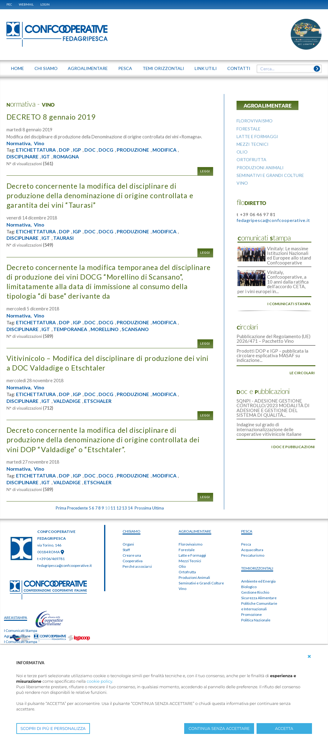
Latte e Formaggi (192, 555)
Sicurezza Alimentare (259, 598)
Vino (40, 143)
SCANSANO (138, 329)
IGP (78, 149)
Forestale (187, 549)
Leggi (205, 171)
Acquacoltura (252, 549)
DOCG (107, 149)
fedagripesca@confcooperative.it (273, 220)
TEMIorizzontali (257, 568)
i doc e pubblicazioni (293, 444)
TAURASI (64, 237)
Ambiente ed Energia (258, 581)
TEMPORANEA (71, 329)
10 (107, 508)
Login (45, 4)
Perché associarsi (137, 566)
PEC (9, 4)
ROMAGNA (67, 156)
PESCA (246, 531)
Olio (182, 566)
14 (130, 508)
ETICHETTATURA (36, 149)
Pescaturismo (252, 555)
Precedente (77, 508)
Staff (126, 549)
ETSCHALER (99, 401)
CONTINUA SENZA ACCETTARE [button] (218, 728)
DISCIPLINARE (22, 156)
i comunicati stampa (289, 303)
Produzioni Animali (194, 577)
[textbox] (286, 69)
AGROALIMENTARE (195, 531)
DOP (65, 149)
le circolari (302, 371)
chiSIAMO (131, 531)
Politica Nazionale (255, 620)
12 (118, 508)
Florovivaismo (190, 544)
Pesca (246, 544)
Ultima (158, 508)
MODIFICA (167, 149)
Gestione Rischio (255, 592)
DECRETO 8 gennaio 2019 (52, 116)
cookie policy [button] (99, 681)
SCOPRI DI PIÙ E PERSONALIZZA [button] (53, 728)
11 (113, 508)
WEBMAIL (26, 4)
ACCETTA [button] (284, 728)
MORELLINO (106, 329)
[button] (309, 656)
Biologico (249, 586)
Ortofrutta (187, 572)
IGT (46, 156)
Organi (128, 544)
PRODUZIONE (135, 149)
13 (124, 508)
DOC (91, 149)
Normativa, (19, 143)
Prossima (143, 508)
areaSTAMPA (15, 617)
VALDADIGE (67, 401)
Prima (61, 508)
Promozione (251, 614)
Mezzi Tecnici (190, 561)
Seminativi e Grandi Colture (201, 583)
